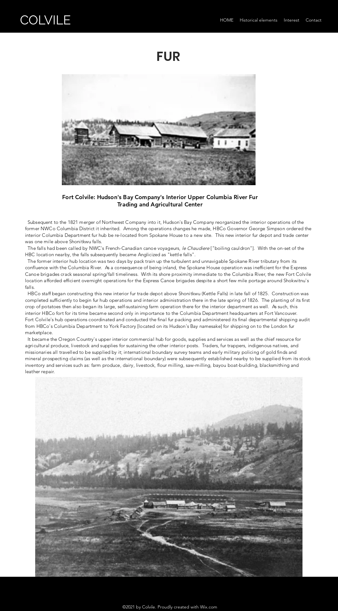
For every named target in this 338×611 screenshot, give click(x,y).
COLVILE (45, 19)
